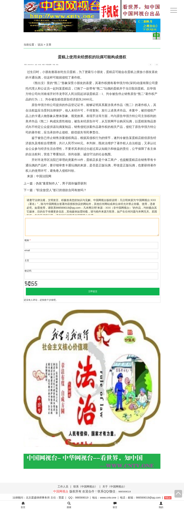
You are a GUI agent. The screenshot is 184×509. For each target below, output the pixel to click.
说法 (40, 44)
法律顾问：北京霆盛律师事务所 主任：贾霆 (38, 497)
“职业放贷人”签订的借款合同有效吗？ (61, 190)
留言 (115, 505)
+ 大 (156, 64)
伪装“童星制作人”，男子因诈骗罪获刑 (61, 183)
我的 (161, 505)
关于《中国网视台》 (114, 486)
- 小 (150, 64)
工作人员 (63, 486)
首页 (23, 505)
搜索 (69, 505)
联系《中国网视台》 (85, 486)
